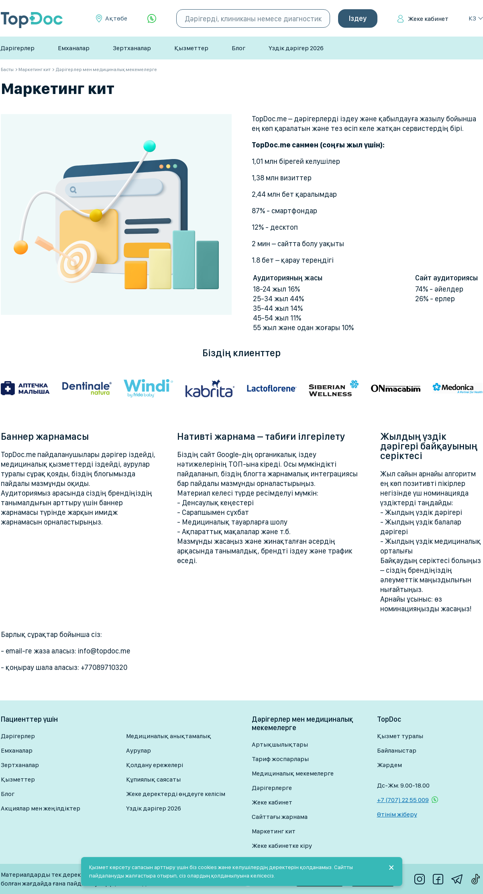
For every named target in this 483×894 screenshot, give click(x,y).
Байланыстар (396, 750)
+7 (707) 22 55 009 (403, 800)
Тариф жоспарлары (280, 759)
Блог (238, 48)
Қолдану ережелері (154, 765)
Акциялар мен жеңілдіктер (40, 808)
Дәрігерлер (17, 48)
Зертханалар (132, 48)
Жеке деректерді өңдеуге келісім (175, 794)
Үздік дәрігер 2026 (296, 48)
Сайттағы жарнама (280, 817)
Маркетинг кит (274, 831)
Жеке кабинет (428, 18)
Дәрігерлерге (272, 788)
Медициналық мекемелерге (293, 773)
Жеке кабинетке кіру (282, 845)
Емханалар (74, 48)
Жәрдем (389, 765)
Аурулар (138, 750)
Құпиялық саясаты (153, 779)
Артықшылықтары (280, 744)
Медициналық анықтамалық (168, 736)
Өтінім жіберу (397, 814)
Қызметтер (191, 48)
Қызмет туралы (400, 736)
